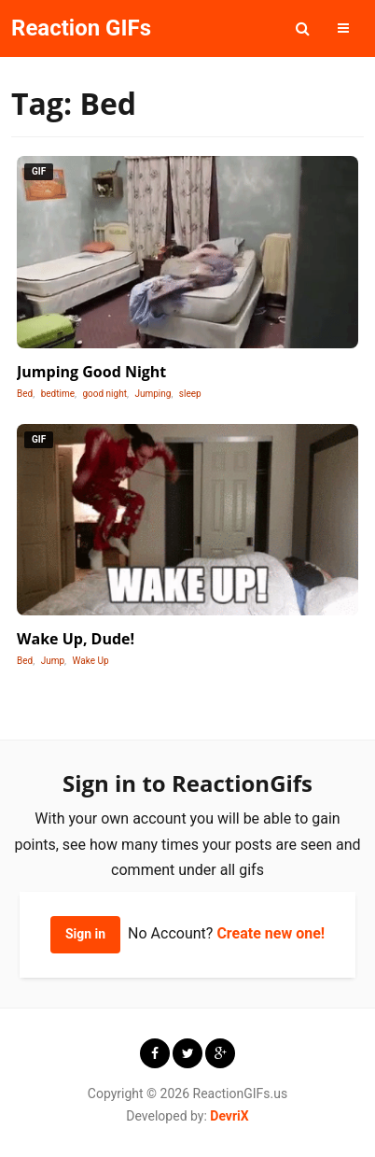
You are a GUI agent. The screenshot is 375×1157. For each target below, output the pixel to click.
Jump (52, 661)
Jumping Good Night (91, 371)
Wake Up (91, 661)
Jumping (152, 393)
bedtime (58, 393)
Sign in (85, 933)
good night (104, 393)
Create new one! (270, 933)
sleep (190, 393)
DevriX (229, 1115)
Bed (25, 393)
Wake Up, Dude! (75, 638)
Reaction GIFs (81, 28)
